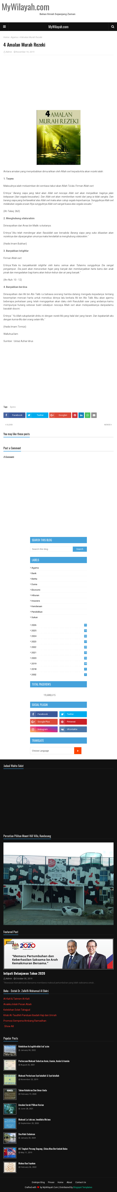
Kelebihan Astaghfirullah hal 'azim (33, 1046)
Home (6, 37)
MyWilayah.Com (50, 1187)
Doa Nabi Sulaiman (26, 1134)
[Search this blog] (51, 549)
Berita (34, 579)
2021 (59, 652)
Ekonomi (35, 590)
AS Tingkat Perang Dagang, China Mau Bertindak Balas (42, 1148)
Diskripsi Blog (38, 1182)
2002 (59, 674)
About (69, 1182)
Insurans (35, 601)
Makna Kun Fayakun (26, 1163)
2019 (59, 663)
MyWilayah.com (58, 26)
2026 (59, 625)
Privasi (51, 1182)
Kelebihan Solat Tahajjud (16, 1009)
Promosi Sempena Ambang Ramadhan (24, 1020)
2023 (59, 641)
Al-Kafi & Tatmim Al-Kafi (16, 998)
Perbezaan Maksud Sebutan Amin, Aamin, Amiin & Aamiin (43, 1061)
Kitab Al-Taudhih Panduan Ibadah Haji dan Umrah (30, 1015)
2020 (59, 658)
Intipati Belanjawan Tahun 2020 (24, 973)
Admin (9, 52)
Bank (33, 573)
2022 (59, 647)
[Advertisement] (58, 82)
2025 (59, 630)
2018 (59, 669)
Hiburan (35, 595)
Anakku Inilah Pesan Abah (17, 1004)
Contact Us (80, 1182)
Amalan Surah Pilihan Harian (31, 1105)
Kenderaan (36, 606)
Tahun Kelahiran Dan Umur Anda (32, 1090)
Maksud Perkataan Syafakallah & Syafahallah (38, 1075)
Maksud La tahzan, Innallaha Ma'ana (34, 1119)
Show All (9, 1026)
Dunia (34, 584)
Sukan (34, 617)
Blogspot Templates (82, 1187)
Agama (14, 37)
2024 (59, 636)
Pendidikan (36, 612)
